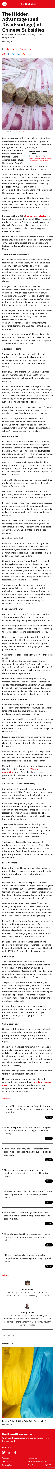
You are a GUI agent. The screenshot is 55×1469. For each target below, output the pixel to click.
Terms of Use (7, 1465)
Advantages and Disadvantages (40, 158)
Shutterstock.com (19, 131)
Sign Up (48, 1465)
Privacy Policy (7, 1461)
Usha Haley (10, 49)
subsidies (11, 1335)
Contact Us (32, 1458)
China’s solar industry (35, 215)
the (28, 4)
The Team (32, 1465)
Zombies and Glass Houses (39, 161)
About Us (5, 1458)
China (4, 1335)
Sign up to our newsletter (38, 1461)
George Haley (26, 49)
